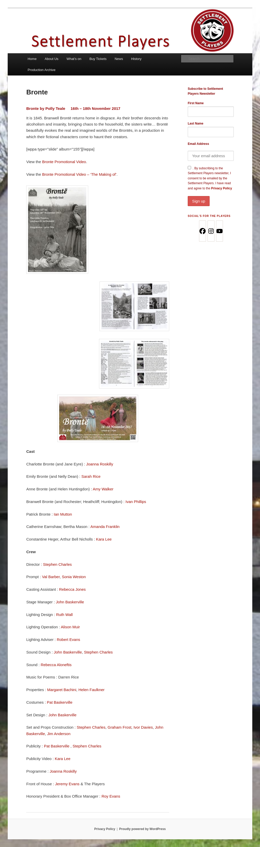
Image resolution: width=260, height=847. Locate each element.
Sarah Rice (91, 476)
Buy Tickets (97, 59)
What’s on (74, 59)
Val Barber (51, 577)
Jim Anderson (58, 733)
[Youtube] (219, 231)
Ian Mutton (63, 514)
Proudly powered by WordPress (142, 829)
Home (32, 59)
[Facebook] (202, 231)
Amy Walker (103, 489)
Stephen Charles (57, 564)
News (119, 59)
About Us (51, 59)
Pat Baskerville (59, 702)
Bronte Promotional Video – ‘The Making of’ (79, 174)
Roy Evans (111, 796)
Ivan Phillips (135, 501)
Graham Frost (119, 727)
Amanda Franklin (105, 526)
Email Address (198, 144)
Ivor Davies (143, 727)
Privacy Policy (211, 196)
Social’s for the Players (209, 216)
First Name (196, 103)
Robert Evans (68, 639)
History (136, 59)
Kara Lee (104, 539)
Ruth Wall (64, 614)
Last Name (195, 123)
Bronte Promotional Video (64, 162)
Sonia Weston (74, 577)
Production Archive (41, 70)
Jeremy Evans (67, 784)
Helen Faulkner (91, 689)
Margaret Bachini (61, 689)
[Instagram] (211, 231)
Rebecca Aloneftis (56, 665)
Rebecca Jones (72, 589)
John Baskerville (70, 602)
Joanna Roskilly (99, 464)
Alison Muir (70, 627)
